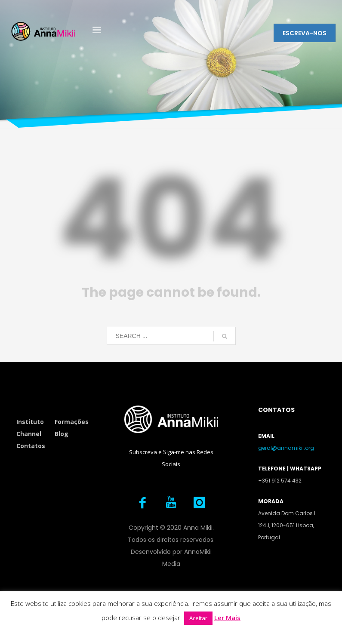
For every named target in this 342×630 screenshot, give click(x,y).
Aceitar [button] (198, 618)
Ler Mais (227, 617)
